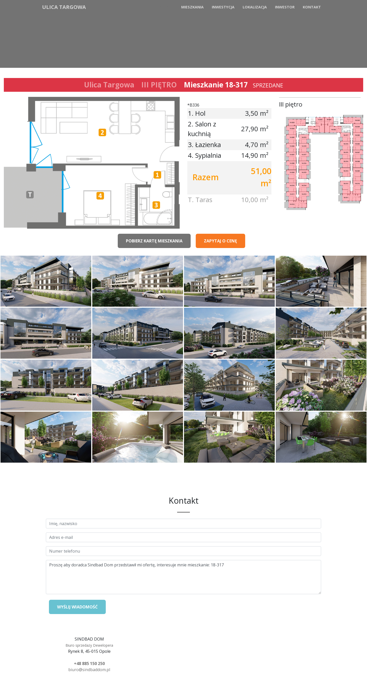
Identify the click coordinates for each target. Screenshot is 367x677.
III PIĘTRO (159, 84)
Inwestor (285, 7)
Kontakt (312, 7)
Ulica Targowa (64, 7)
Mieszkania (192, 7)
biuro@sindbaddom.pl (89, 669)
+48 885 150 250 (89, 663)
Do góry (164, 7)
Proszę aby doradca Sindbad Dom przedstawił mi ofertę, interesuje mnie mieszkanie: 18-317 (183, 577)
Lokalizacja (255, 7)
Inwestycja (223, 7)
